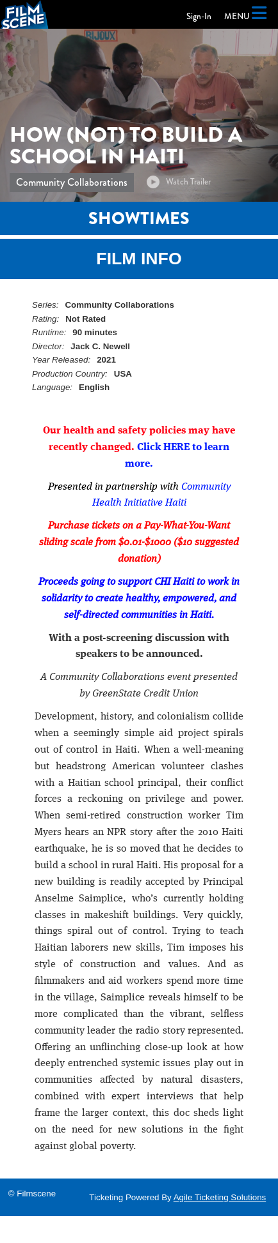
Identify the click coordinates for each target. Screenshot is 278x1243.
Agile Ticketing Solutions (220, 1197)
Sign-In (198, 16)
